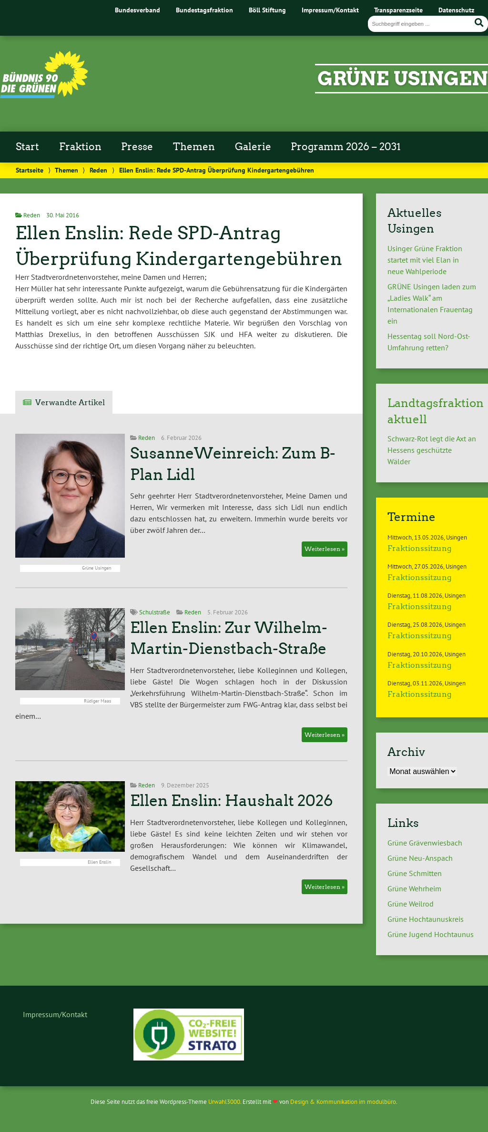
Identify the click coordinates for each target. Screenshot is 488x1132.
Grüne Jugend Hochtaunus (430, 934)
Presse (137, 147)
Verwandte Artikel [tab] (70, 402)
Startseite (29, 169)
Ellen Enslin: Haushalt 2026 (231, 800)
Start (27, 147)
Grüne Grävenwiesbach (424, 842)
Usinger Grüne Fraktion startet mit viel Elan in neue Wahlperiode (424, 260)
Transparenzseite (398, 9)
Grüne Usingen (402, 78)
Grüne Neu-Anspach (420, 858)
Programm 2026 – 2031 (346, 147)
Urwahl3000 (224, 1102)
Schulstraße (154, 612)
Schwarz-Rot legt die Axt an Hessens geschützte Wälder (431, 450)
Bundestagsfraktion (204, 9)
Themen (194, 147)
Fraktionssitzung (419, 548)
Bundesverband (137, 9)
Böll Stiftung (267, 9)
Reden (98, 169)
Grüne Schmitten (414, 873)
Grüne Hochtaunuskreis (425, 919)
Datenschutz (456, 9)
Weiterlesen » (325, 548)
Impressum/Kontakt (330, 9)
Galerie (253, 147)
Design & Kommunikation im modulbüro (343, 1102)
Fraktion (80, 147)
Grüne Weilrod (410, 903)
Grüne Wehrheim (414, 888)
